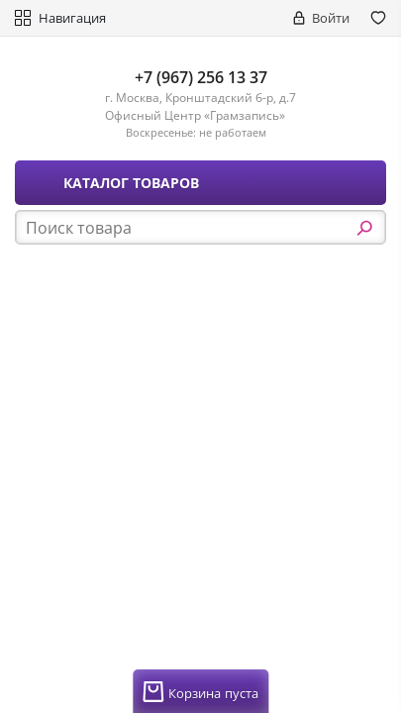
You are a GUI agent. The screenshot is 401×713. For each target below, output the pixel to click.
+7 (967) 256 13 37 (201, 77)
